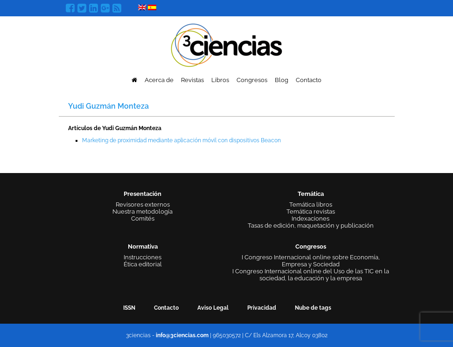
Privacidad (261, 308)
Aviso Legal (213, 308)
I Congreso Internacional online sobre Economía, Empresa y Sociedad (311, 261)
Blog (281, 79)
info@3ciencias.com (182, 335)
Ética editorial (143, 264)
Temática (311, 193)
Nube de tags (313, 308)
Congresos (252, 79)
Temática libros (310, 204)
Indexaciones (310, 218)
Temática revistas (310, 211)
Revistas (192, 79)
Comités (142, 218)
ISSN (129, 308)
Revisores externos (143, 204)
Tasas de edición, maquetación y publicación (311, 225)
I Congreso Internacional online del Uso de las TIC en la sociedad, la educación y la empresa (310, 275)
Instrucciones (142, 257)
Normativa (143, 246)
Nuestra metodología (142, 211)
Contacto (308, 79)
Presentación (142, 193)
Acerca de (159, 79)
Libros (220, 79)
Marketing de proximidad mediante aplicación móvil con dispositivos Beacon (181, 140)
